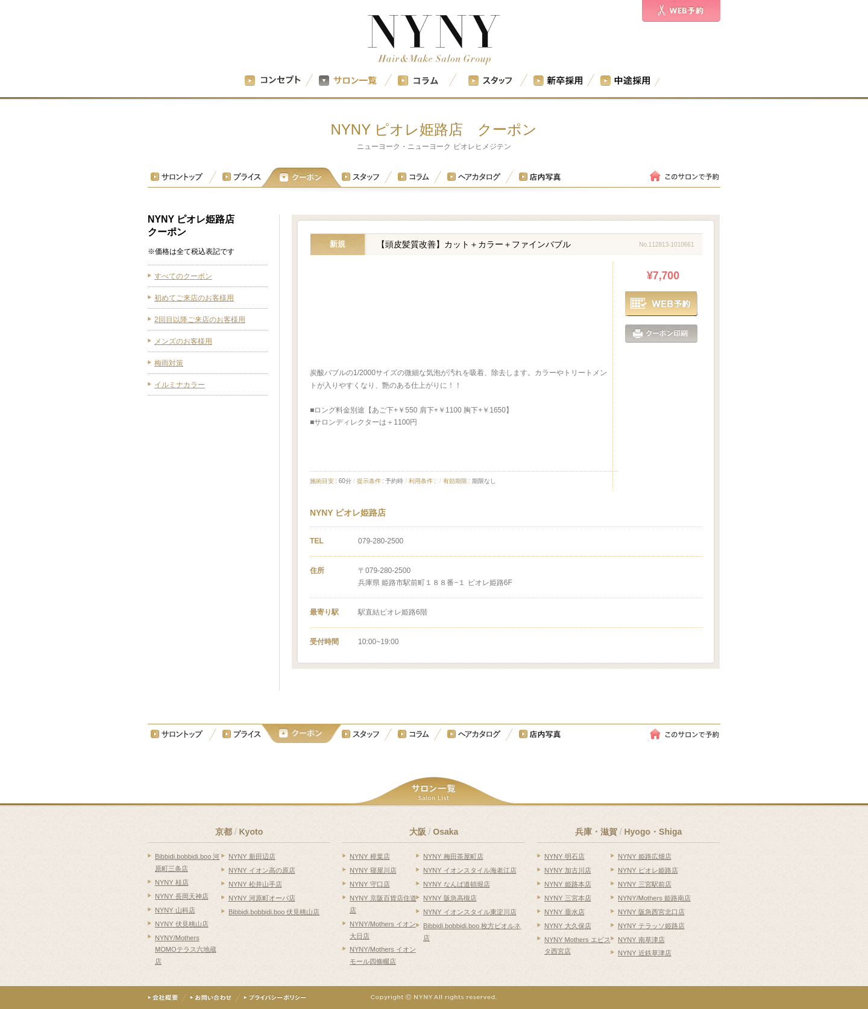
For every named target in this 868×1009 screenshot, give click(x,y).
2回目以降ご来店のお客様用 (199, 319)
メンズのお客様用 (183, 341)
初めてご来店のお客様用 (194, 298)
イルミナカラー (179, 385)
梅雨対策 (168, 363)
